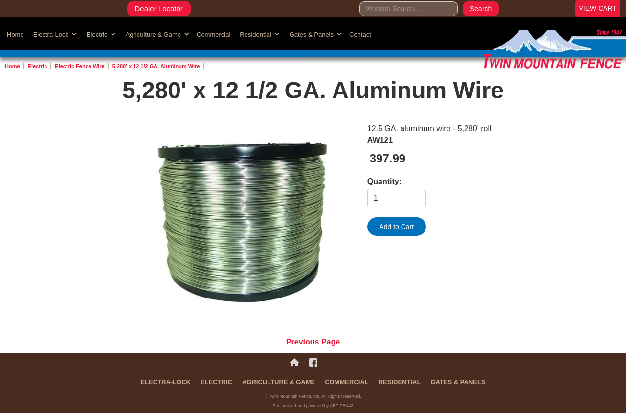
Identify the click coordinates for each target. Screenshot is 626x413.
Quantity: (384, 181)
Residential (400, 382)
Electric (37, 66)
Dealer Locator (158, 8)
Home (15, 34)
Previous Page (313, 342)
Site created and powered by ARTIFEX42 (313, 405)
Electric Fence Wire (79, 66)
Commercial (213, 34)
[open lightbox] (242, 222)
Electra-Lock (165, 382)
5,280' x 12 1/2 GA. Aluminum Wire (156, 66)
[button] (54, 33)
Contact (360, 34)
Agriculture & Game (278, 382)
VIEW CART (598, 8)
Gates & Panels (457, 382)
